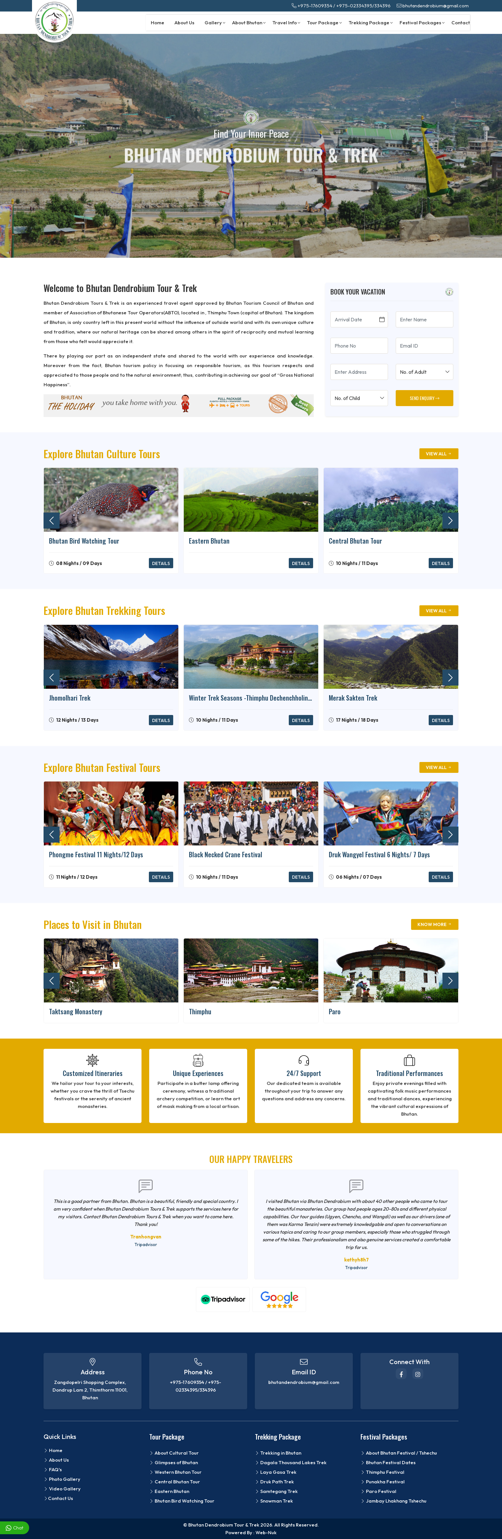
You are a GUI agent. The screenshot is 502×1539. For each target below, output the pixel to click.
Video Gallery (62, 1489)
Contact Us (58, 1498)
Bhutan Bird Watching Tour (84, 541)
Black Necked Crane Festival (225, 854)
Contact (460, 23)
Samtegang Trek (276, 1491)
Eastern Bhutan (209, 541)
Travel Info (286, 23)
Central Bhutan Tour (355, 541)
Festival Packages (422, 23)
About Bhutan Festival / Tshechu (398, 1453)
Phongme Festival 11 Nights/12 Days (96, 854)
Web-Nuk (266, 1532)
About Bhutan (249, 23)
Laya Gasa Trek (275, 1472)
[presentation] (52, 521)
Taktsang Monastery (75, 1011)
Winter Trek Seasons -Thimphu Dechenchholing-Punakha (251, 698)
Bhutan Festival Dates (388, 1462)
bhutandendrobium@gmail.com (433, 6)
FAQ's (53, 1469)
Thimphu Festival (382, 1472)
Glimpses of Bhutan (173, 1462)
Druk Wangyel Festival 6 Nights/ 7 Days (379, 854)
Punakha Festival (382, 1482)
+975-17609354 (312, 6)
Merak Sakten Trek (353, 698)
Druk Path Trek (274, 1482)
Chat (14, 1528)
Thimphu (200, 1011)
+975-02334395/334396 (363, 6)
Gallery (215, 23)
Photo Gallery (62, 1479)
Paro (335, 1011)
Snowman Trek (274, 1501)
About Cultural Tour (174, 1453)
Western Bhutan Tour (175, 1472)
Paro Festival (378, 1491)
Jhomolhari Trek (69, 698)
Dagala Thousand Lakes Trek (291, 1462)
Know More (434, 924)
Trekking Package (371, 23)
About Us (184, 23)
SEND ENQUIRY (424, 398)
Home (157, 23)
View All (439, 454)
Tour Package (324, 23)
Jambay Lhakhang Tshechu (393, 1501)
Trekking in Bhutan (278, 1453)
